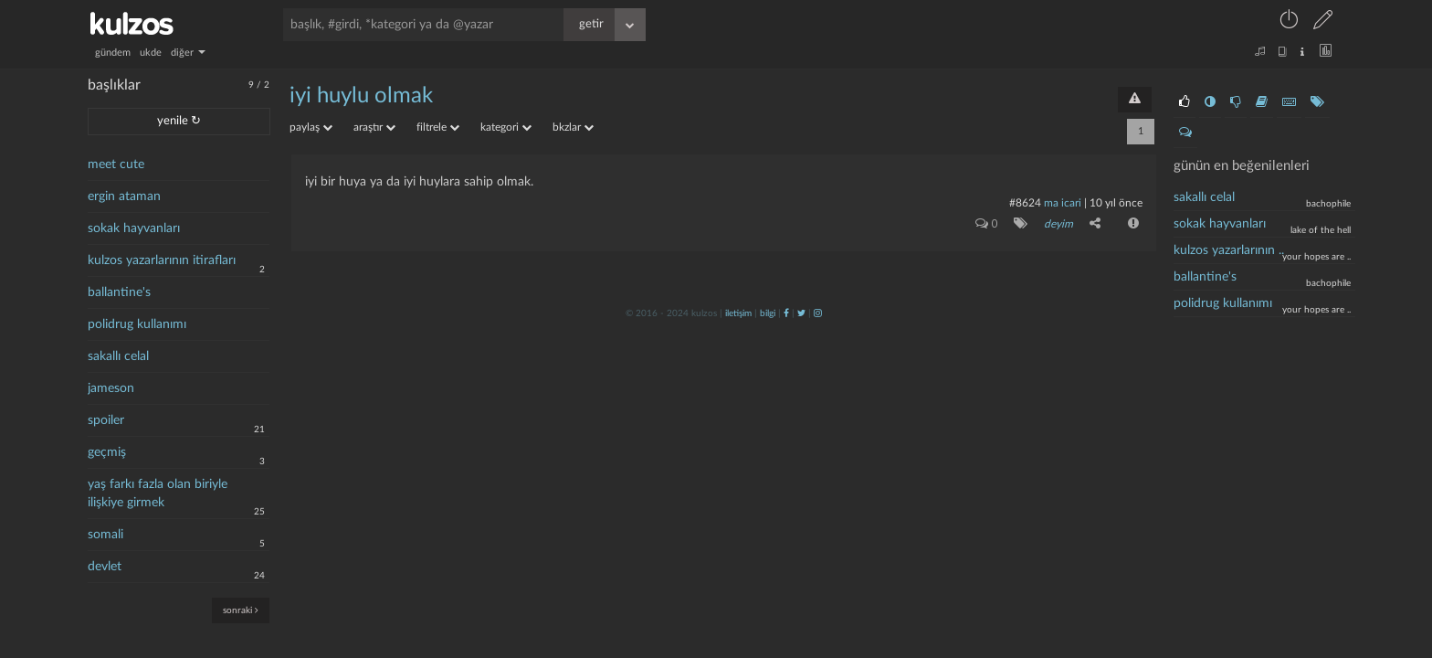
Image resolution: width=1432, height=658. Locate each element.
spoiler (106, 420)
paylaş (311, 127)
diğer (188, 53)
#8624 (1025, 202)
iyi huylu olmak (361, 96)
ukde (151, 53)
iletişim (738, 313)
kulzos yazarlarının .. (1229, 250)
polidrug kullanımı (137, 324)
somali (105, 534)
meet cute (116, 164)
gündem (113, 53)
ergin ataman (124, 196)
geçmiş (107, 452)
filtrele (437, 127)
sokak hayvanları (134, 228)
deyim (1058, 223)
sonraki (240, 610)
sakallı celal (118, 356)
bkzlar (573, 127)
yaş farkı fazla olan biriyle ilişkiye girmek (157, 493)
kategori (506, 127)
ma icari (1062, 202)
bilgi (767, 313)
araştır (374, 127)
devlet (104, 566)
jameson (111, 388)
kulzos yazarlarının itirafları (162, 260)
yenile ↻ (179, 121)
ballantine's (119, 292)
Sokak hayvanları (1220, 224)
